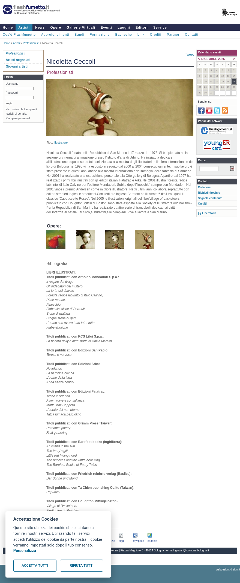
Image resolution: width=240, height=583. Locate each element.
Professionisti (31, 43)
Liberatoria (209, 213)
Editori (142, 27)
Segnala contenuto (210, 198)
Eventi (106, 27)
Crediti (155, 35)
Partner (173, 35)
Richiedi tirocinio (209, 192)
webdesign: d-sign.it (228, 569)
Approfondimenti (55, 35)
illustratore (61, 142)
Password (12, 92)
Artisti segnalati (18, 60)
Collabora (204, 187)
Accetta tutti (35, 565)
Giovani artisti (17, 66)
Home (8, 27)
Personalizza (24, 550)
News (40, 27)
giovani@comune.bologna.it (192, 550)
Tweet (189, 54)
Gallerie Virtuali (81, 27)
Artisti (24, 27)
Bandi (79, 35)
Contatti (191, 35)
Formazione (100, 35)
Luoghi (124, 27)
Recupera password (18, 118)
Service (160, 27)
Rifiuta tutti (82, 565)
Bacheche (123, 35)
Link (141, 35)
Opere (55, 27)
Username (12, 83)
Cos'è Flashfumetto (19, 35)
